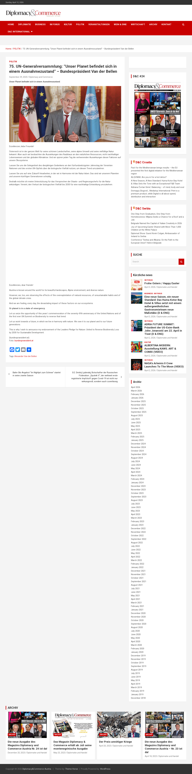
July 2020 (135, 631)
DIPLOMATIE (24, 24)
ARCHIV (153, 24)
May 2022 (135, 553)
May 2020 (135, 638)
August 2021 (137, 585)
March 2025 (136, 433)
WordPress (105, 769)
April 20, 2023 (105, 746)
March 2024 (136, 475)
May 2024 (135, 468)
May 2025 (135, 426)
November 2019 (138, 659)
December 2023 (138, 486)
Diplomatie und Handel (167, 287)
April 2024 (135, 472)
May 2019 (135, 680)
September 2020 (138, 624)
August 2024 (137, 458)
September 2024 (138, 454)
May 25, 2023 (59, 753)
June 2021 (136, 592)
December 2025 (138, 401)
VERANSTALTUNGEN (99, 24)
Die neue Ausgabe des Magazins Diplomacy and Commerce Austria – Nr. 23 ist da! (163, 747)
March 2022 (136, 560)
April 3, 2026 (149, 287)
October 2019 (137, 662)
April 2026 (135, 387)
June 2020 (136, 634)
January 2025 (137, 440)
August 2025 (137, 415)
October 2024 (137, 451)
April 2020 (135, 641)
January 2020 (137, 652)
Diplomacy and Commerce (41, 77)
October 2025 (137, 408)
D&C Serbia (143, 208)
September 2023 (138, 496)
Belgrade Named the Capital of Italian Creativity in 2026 (156, 223)
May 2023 (135, 511)
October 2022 (137, 535)
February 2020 (137, 648)
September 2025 (138, 412)
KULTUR (68, 24)
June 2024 (136, 465)
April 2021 (135, 599)
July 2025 (135, 419)
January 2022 (137, 567)
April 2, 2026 (149, 338)
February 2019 (137, 691)
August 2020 (137, 627)
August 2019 (137, 669)
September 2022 (138, 539)
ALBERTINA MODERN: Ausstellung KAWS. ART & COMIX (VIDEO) (160, 348)
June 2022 (136, 549)
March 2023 (136, 518)
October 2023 (137, 493)
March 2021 (136, 602)
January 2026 (137, 398)
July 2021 (135, 588)
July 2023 (135, 503)
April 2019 (135, 684)
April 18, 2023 (151, 756)
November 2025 (138, 405)
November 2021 (138, 574)
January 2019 (137, 694)
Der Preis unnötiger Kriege (115, 741)
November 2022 (138, 532)
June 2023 (136, 507)
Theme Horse (71, 769)
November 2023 (138, 489)
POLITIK (80, 24)
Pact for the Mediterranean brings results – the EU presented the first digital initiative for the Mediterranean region (157, 170)
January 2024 (137, 482)
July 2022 (135, 546)
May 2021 (135, 595)
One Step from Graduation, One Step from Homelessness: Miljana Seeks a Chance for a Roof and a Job (157, 217)
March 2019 (136, 687)
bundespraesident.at (24, 340)
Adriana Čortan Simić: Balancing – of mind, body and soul (157, 187)
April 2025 (135, 429)
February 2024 (137, 479)
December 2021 (138, 571)
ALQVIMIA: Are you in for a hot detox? (149, 177)
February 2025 (137, 436)
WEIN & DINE (120, 24)
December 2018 (138, 698)
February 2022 (137, 564)
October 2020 (137, 620)
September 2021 (138, 581)
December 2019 (138, 655)
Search (181, 262)
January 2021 (137, 609)
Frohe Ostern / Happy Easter (161, 283)
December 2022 (138, 528)
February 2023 (137, 521)
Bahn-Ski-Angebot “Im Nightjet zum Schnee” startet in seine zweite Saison (37, 374)
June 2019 (136, 677)
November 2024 (138, 447)
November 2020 (138, 616)
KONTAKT (166, 24)
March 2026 (136, 390)
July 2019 (135, 673)
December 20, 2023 (16, 753)
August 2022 (137, 542)
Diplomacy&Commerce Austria (36, 769)
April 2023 (135, 514)
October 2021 (137, 578)
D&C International (19, 31)
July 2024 (135, 461)
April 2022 (135, 556)
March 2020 (136, 645)
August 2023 (137, 500)
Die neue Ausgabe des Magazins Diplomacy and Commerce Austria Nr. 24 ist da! (27, 745)
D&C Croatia (144, 162)
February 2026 (137, 394)
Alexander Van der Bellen (25, 356)
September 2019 (138, 666)
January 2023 (137, 525)
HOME (11, 24)
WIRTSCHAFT (138, 24)
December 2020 (138, 613)
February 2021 (137, 606)
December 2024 (138, 443)
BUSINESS (40, 24)
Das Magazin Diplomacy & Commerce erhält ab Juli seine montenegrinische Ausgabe (73, 745)
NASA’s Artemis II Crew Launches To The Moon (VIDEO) (164, 365)
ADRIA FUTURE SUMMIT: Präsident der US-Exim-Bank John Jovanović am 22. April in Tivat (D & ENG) (163, 329)
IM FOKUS (55, 24)
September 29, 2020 (18, 77)
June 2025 (136, 422)
